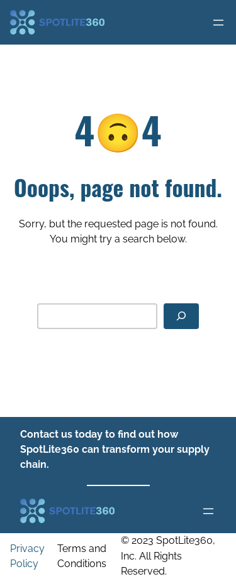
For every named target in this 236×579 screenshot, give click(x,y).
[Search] (181, 316)
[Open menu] (218, 22)
